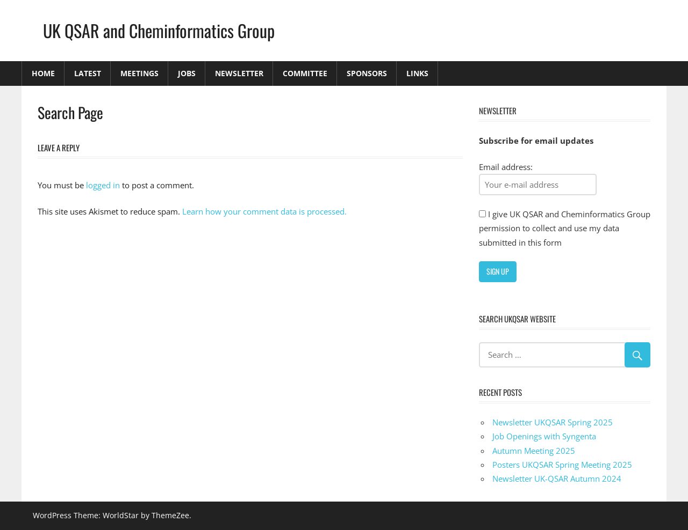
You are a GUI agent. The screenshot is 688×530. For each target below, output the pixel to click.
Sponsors (367, 73)
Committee (305, 73)
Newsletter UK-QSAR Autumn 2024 (556, 478)
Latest (87, 73)
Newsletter (239, 73)
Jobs (187, 73)
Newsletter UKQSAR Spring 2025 (552, 422)
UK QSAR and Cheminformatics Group (159, 30)
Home (43, 73)
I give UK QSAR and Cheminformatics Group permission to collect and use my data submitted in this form (564, 228)
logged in (103, 185)
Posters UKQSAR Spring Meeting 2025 (562, 464)
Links (417, 73)
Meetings (139, 73)
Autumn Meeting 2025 (533, 450)
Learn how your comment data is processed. (264, 211)
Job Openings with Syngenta (544, 436)
